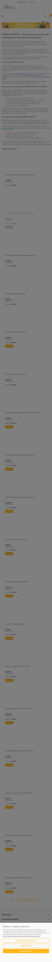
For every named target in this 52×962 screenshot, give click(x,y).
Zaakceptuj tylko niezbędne (26, 941)
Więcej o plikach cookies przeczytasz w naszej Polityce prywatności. (21, 936)
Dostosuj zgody (26, 946)
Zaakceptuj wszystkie (26, 951)
